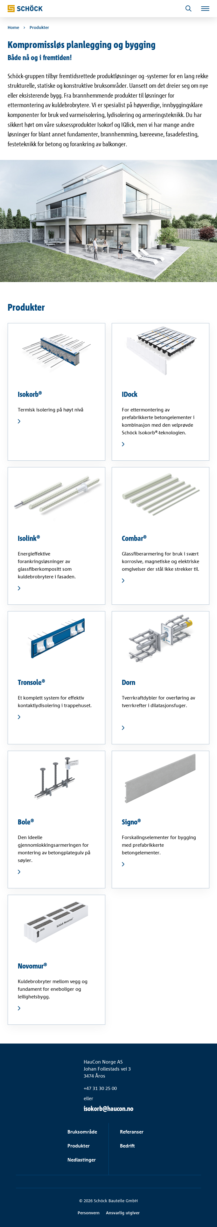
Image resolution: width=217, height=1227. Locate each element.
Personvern (89, 1212)
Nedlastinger (81, 1160)
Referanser (132, 1132)
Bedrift (127, 1146)
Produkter (78, 1146)
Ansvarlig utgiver (123, 1212)
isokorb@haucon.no (108, 1108)
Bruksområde (82, 1132)
